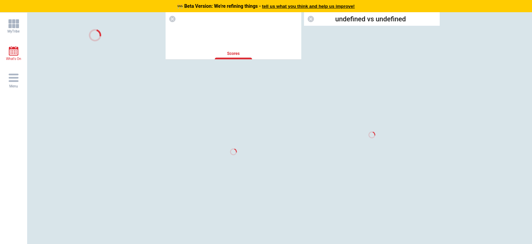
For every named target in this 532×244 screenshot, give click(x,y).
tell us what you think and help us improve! (308, 6)
